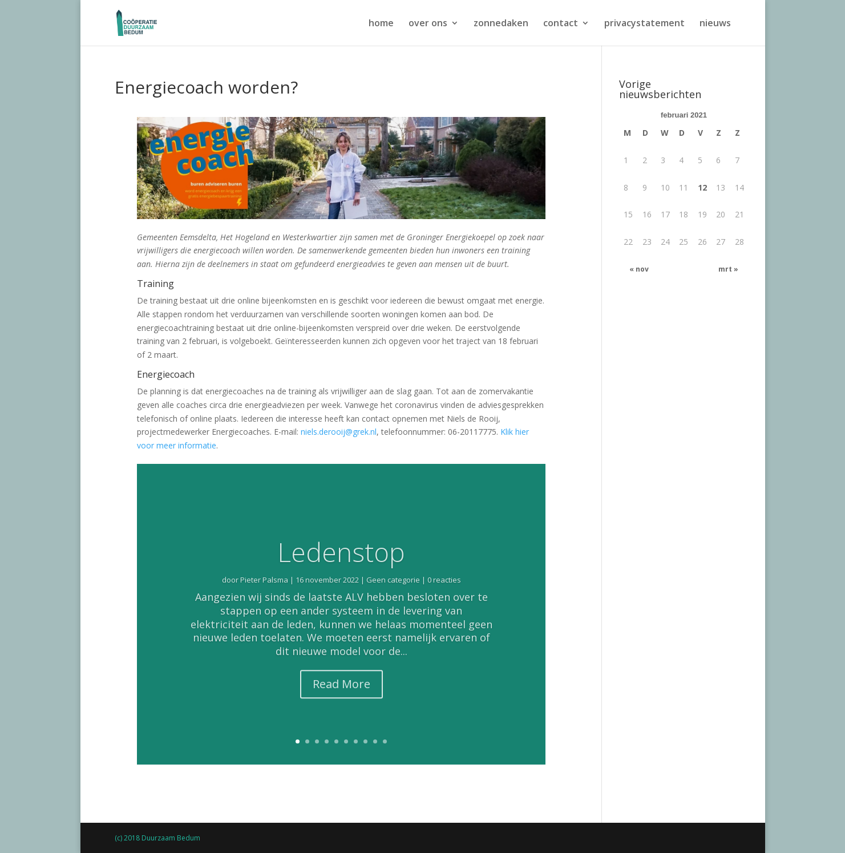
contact (560, 24)
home (381, 24)
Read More (341, 701)
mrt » (728, 269)
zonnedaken (501, 24)
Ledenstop (341, 569)
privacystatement (644, 24)
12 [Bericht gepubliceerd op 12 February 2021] (702, 187)
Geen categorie (393, 597)
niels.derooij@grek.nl (339, 431)
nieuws (715, 24)
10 (385, 741)
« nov (639, 269)
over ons (428, 24)
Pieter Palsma (264, 597)
